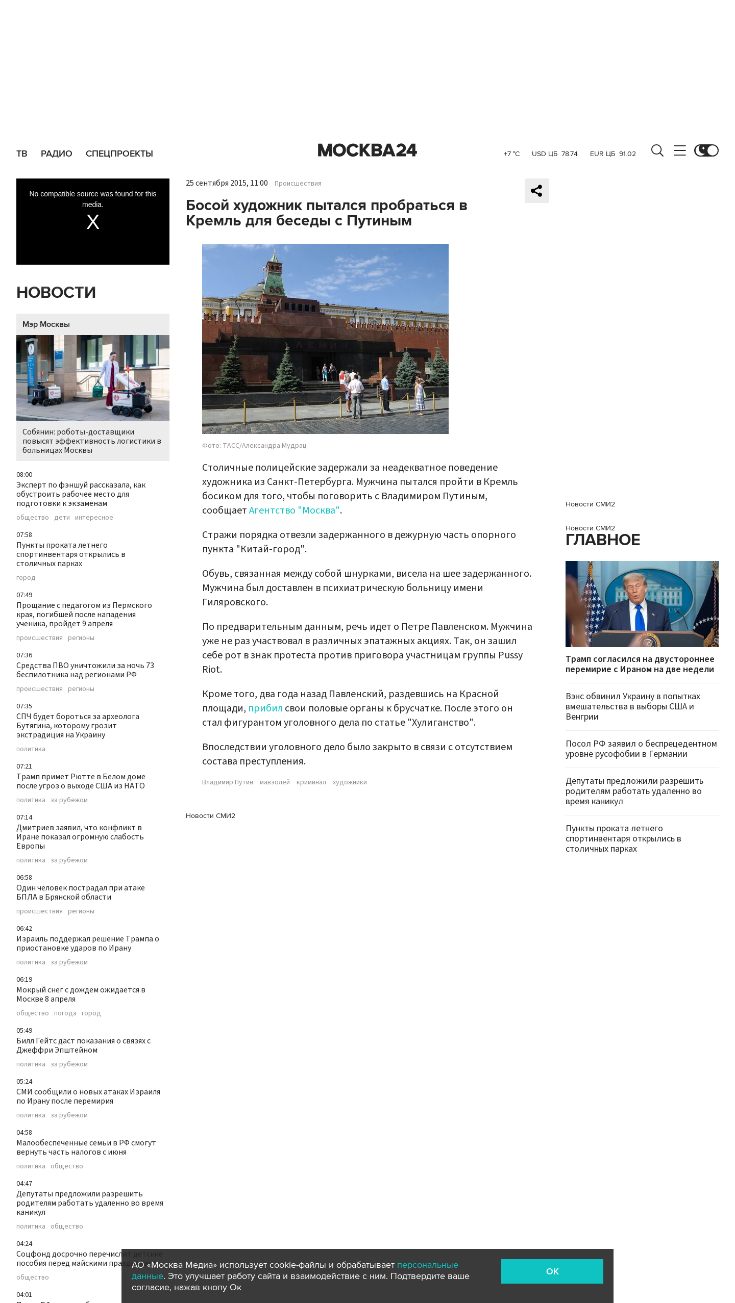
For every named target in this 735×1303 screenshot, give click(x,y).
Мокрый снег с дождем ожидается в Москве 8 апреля (80, 994)
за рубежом (69, 800)
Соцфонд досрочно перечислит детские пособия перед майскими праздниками (89, 1258)
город (26, 577)
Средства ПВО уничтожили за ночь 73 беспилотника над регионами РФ (85, 670)
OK (552, 1271)
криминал (311, 782)
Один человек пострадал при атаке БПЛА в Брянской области (80, 892)
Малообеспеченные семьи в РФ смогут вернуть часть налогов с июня (86, 1147)
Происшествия (298, 183)
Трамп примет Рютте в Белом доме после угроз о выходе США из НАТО (80, 781)
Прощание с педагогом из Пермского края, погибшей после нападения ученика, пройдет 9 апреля (84, 614)
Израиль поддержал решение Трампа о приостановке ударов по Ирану (87, 943)
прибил (265, 708)
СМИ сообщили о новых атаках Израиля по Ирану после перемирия (88, 1096)
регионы (81, 638)
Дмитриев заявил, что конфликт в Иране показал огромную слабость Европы (80, 837)
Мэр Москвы (46, 324)
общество (32, 517)
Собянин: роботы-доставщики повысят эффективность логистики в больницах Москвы (92, 395)
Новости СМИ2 (210, 815)
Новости (56, 293)
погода (65, 1013)
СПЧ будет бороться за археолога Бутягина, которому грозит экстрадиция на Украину (77, 725)
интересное (94, 517)
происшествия (39, 638)
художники (350, 782)
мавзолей (275, 782)
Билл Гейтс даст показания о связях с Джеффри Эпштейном (83, 1045)
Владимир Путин (227, 782)
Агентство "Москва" (294, 510)
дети (62, 517)
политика (30, 749)
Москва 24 (367, 150)
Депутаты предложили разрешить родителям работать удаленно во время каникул (89, 1203)
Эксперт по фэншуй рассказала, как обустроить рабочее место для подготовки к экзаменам (80, 494)
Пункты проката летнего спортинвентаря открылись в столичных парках (71, 554)
